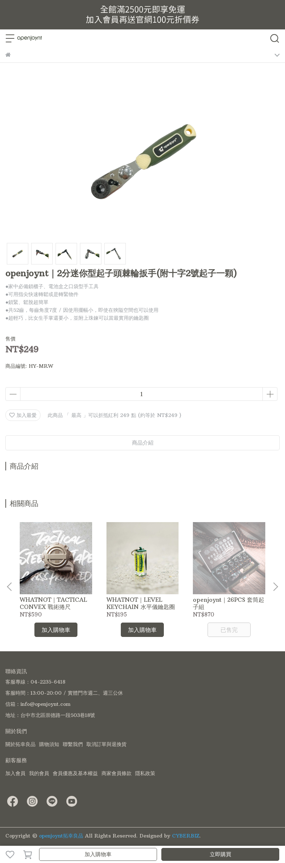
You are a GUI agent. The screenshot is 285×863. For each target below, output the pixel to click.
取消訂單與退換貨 (106, 744)
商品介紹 (142, 442)
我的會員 (39, 773)
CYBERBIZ (185, 835)
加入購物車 (98, 854)
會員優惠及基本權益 (75, 773)
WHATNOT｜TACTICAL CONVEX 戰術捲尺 (53, 603)
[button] (275, 586)
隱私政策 (145, 773)
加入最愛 (23, 415)
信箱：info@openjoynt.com (38, 704)
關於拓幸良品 (20, 744)
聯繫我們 (73, 744)
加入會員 (15, 773)
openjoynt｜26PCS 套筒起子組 (228, 603)
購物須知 (49, 744)
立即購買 (220, 854)
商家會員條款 (116, 773)
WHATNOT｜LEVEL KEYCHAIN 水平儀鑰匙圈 (140, 603)
